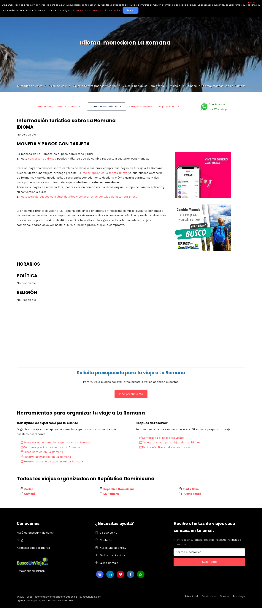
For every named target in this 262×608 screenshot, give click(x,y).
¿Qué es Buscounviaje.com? (35, 532)
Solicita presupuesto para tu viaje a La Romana (131, 373)
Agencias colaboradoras (33, 547)
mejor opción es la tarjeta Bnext (105, 173)
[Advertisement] (128, 332)
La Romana (44, 106)
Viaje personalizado (141, 106)
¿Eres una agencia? (113, 547)
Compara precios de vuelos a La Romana (50, 447)
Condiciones (208, 596)
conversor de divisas (42, 158)
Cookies (224, 596)
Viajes (59, 106)
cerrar (251, 2)
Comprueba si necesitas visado (161, 438)
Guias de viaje (109, 563)
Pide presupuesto (131, 394)
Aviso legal (239, 596)
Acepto (130, 10)
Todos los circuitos (112, 555)
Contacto (106, 540)
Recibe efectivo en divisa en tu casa (165, 447)
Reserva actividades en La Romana (45, 457)
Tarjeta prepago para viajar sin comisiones (169, 442)
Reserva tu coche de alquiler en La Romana (51, 461)
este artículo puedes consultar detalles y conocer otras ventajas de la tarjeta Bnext (79, 196)
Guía (74, 106)
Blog (20, 540)
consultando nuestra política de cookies (99, 10)
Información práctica (105, 106)
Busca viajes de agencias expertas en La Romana (55, 442)
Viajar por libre (167, 106)
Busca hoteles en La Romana (41, 452)
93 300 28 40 (108, 532)
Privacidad (191, 596)
